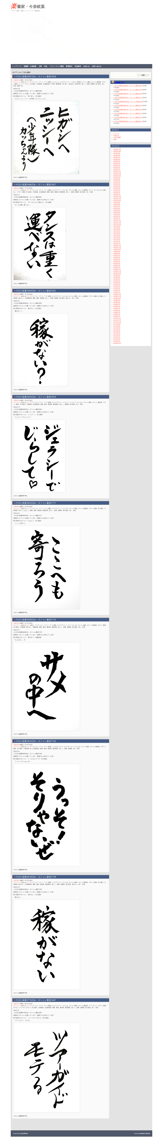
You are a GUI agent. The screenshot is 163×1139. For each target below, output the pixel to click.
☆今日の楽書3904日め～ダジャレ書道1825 (35, 290)
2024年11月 (117, 149)
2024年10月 (117, 151)
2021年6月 (116, 233)
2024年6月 (116, 159)
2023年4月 (116, 188)
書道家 (56, 192)
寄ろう (20, 510)
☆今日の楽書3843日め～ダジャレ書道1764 (35, 741)
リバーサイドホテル (24, 1007)
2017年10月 (117, 322)
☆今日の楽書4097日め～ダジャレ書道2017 (127, 97)
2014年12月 (117, 343)
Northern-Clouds (144, 1133)
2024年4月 (116, 163)
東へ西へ (65, 84)
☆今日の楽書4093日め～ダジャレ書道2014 (127, 109)
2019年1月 (116, 292)
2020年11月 (117, 247)
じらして (73, 402)
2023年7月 (116, 182)
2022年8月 (116, 204)
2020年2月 (116, 265)
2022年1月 (116, 218)
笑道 (14, 86)
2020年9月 (116, 251)
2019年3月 (116, 288)
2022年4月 (116, 212)
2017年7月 (116, 329)
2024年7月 (116, 157)
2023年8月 (116, 180)
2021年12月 (117, 220)
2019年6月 (116, 282)
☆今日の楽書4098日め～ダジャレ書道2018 (127, 93)
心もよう (26, 510)
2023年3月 (116, 190)
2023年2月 (116, 192)
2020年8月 (116, 253)
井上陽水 (32, 84)
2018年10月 (117, 298)
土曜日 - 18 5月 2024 (25, 80)
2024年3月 (116, 165)
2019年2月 (116, 290)
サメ (69, 625)
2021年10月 (117, 224)
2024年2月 (116, 167)
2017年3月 (116, 337)
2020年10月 (117, 249)
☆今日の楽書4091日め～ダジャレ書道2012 (127, 117)
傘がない (21, 298)
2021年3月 (116, 239)
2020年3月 (116, 263)
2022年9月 (116, 202)
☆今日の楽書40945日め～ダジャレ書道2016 (128, 101)
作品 (45, 66)
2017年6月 (116, 331)
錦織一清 (20, 86)
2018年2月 (116, 314)
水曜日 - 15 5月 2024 (25, 294)
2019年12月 (117, 269)
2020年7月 (116, 255)
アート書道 (47, 82)
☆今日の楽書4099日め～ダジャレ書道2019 (127, 89)
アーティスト (34, 82)
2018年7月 (116, 304)
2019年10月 (117, 273)
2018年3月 (116, 312)
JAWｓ (32, 625)
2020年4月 (116, 261)
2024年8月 (116, 155)
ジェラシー (66, 402)
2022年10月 (117, 200)
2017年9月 (116, 324)
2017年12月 (117, 318)
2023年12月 (117, 171)
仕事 (40, 66)
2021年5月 (116, 235)
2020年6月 (116, 257)
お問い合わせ (96, 66)
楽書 (88, 84)
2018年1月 (116, 316)
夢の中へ (29, 627)
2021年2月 (116, 241)
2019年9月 (116, 275)
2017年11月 (117, 320)
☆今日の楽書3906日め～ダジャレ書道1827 (35, 184)
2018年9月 (116, 300)
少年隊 (53, 84)
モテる (15, 1007)
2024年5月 (116, 161)
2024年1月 (116, 169)
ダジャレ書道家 (96, 82)
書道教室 (58, 84)
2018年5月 (116, 308)
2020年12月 (117, 245)
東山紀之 (71, 84)
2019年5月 (116, 284)
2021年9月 (116, 226)
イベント (116, 133)
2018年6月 (116, 306)
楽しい (84, 84)
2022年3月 (116, 214)
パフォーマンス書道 (56, 66)
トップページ (16, 66)
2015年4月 (116, 341)
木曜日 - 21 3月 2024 (25, 623)
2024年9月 (116, 153)
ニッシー (21, 84)
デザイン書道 (21, 192)
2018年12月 (117, 294)
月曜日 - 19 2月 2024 (25, 880)
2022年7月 (116, 206)
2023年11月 (117, 173)
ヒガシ (27, 84)
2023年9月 (116, 177)
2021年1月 (116, 243)
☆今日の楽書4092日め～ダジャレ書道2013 (127, 113)
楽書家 (92, 84)
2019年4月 (116, 286)
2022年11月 (117, 198)
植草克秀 (78, 84)
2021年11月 (117, 222)
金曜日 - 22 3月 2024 (25, 506)
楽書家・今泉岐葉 (28, 6)
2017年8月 (116, 327)
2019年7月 (116, 280)
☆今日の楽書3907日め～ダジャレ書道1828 (35, 76)
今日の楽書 (117, 137)
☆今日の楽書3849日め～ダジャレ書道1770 (35, 619)
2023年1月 (116, 194)
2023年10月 (117, 175)
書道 (52, 192)
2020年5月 (116, 259)
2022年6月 (116, 208)
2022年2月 (116, 216)
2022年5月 (116, 210)
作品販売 (78, 66)
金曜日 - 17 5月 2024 (25, 188)
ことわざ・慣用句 (75, 82)
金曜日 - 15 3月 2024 (25, 744)
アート (41, 82)
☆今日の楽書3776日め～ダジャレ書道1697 (35, 1000)
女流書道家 (46, 84)
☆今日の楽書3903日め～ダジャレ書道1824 (35, 397)
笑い (103, 84)
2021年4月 (116, 237)
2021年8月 (116, 229)
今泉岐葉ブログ (119, 82)
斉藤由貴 (35, 627)
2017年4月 (116, 335)
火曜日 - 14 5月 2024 (25, 400)
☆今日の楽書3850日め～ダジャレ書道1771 (35, 503)
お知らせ (86, 66)
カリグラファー (64, 82)
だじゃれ (65, 190)
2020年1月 (116, 267)
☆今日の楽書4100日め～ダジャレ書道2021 (127, 85)
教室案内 (69, 66)
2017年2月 (116, 339)
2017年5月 (116, 333)
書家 (48, 192)
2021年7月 (116, 231)
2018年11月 (117, 296)
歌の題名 (98, 84)
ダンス (91, 190)
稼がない (68, 298)
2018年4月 (116, 310)
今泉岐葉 (39, 84)
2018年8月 (116, 302)
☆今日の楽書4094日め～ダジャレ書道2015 (127, 105)
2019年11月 (117, 271)
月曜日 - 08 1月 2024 (25, 1003)
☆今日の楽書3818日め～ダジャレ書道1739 (35, 877)
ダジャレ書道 (86, 82)
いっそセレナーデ (57, 746)
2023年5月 (116, 186)
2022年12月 (117, 196)
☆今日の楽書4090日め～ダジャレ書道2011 (127, 121)
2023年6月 (116, 184)
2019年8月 (116, 278)
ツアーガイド (93, 1005)
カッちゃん (55, 82)
